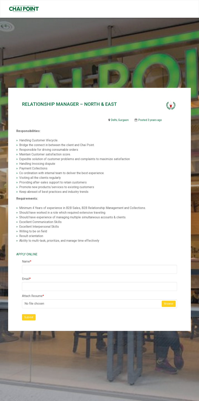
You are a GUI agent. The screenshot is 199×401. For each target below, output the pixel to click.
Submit (28, 317)
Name (26, 261)
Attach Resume (33, 296)
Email (26, 279)
